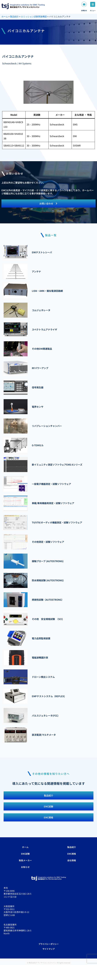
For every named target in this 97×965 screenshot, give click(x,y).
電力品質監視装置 (41, 638)
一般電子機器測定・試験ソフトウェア (51, 484)
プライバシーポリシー (48, 943)
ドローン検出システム (43, 677)
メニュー (93, 10)
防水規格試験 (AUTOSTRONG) (48, 580)
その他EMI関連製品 (42, 348)
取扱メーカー (25, 860)
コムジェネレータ (41, 310)
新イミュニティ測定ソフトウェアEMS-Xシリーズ (57, 464)
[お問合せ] (84, 4)
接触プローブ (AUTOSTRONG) (48, 561)
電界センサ (37, 406)
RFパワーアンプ (40, 368)
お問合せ (84, 10)
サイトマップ (49, 948)
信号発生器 (37, 387)
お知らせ (25, 866)
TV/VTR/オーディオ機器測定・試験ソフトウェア (57, 522)
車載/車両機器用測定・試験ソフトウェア (53, 503)
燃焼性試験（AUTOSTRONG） (48, 599)
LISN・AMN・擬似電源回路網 (47, 291)
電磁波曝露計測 (40, 657)
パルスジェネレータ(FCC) (45, 715)
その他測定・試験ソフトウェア (48, 541)
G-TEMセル (38, 445)
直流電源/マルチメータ (44, 734)
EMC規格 (71, 853)
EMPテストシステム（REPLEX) (48, 696)
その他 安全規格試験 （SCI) (47, 619)
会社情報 (71, 860)
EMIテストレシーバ (42, 252)
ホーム (25, 847)
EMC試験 (25, 853)
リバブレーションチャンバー (47, 426)
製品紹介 (71, 847)
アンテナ (36, 271)
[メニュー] (92, 4)
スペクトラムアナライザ (44, 329)
